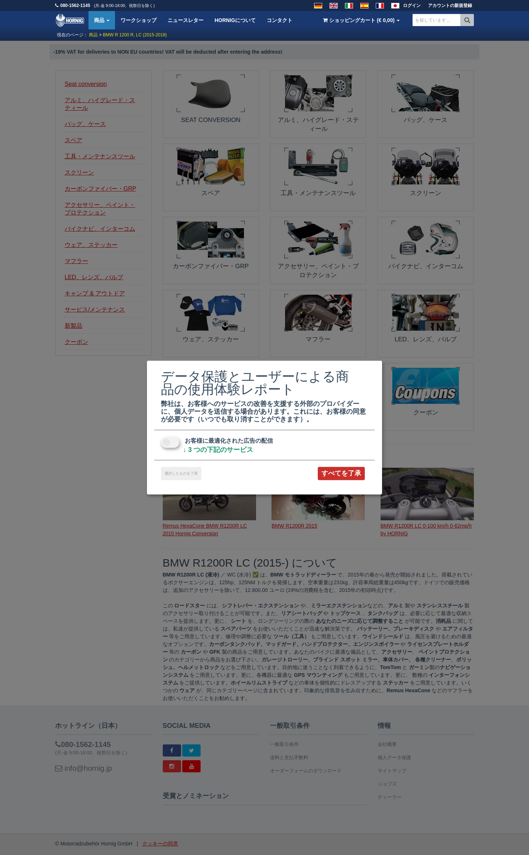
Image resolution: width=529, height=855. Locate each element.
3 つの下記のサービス (218, 449)
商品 (101, 20)
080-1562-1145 (75, 5)
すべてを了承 (341, 473)
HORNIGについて (235, 20)
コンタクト (279, 20)
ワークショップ (138, 20)
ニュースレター (186, 20)
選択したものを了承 (181, 473)
